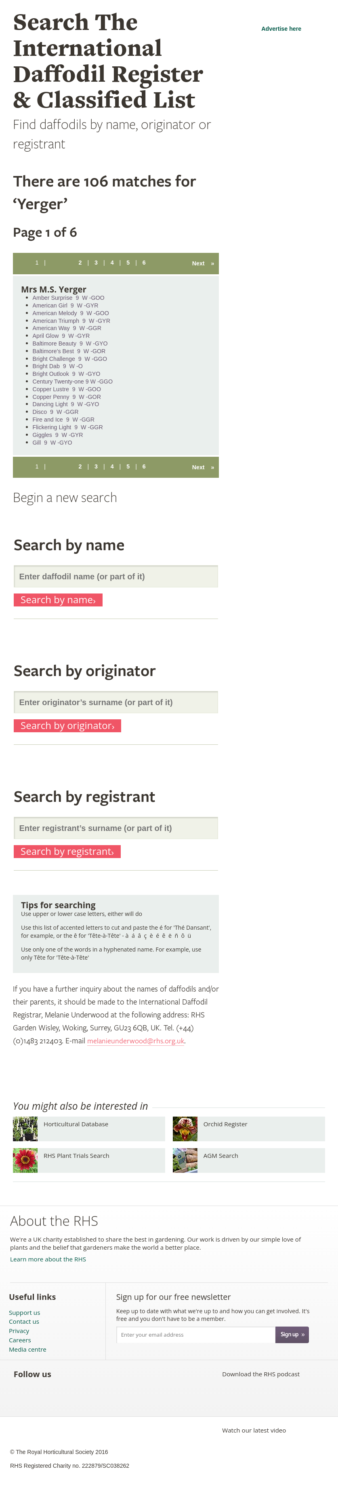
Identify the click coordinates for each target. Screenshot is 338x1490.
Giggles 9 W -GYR (58, 435)
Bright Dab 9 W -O (58, 366)
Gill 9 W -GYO (52, 442)
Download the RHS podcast (261, 1374)
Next (203, 263)
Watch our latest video (254, 1430)
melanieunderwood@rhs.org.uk (137, 1041)
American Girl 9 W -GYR (66, 305)
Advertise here (281, 28)
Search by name (57, 599)
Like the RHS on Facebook (64, 1374)
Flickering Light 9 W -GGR (68, 427)
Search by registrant (66, 851)
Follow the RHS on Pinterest (117, 1374)
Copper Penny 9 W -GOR (67, 397)
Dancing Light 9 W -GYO (66, 404)
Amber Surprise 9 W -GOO (69, 298)
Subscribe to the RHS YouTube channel (99, 1374)
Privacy (19, 1331)
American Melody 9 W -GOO (71, 313)
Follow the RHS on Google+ (135, 1374)
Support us (24, 1312)
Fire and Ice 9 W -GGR (64, 419)
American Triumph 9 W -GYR (71, 321)
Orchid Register (226, 1124)
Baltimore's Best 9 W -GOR (69, 351)
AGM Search (221, 1155)
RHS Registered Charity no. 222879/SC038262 (69, 1465)
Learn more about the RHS (48, 1259)
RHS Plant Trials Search (76, 1155)
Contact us (24, 1321)
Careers (20, 1340)
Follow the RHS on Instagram (153, 1374)
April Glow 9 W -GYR (61, 336)
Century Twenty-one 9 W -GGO (73, 381)
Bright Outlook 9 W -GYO (67, 374)
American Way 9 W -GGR (67, 328)
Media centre (27, 1349)
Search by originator (66, 725)
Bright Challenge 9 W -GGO (70, 359)
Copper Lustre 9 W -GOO (67, 389)
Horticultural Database (76, 1124)
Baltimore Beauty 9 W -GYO (70, 343)
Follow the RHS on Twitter (82, 1374)
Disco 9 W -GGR (56, 412)
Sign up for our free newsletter (173, 1296)
